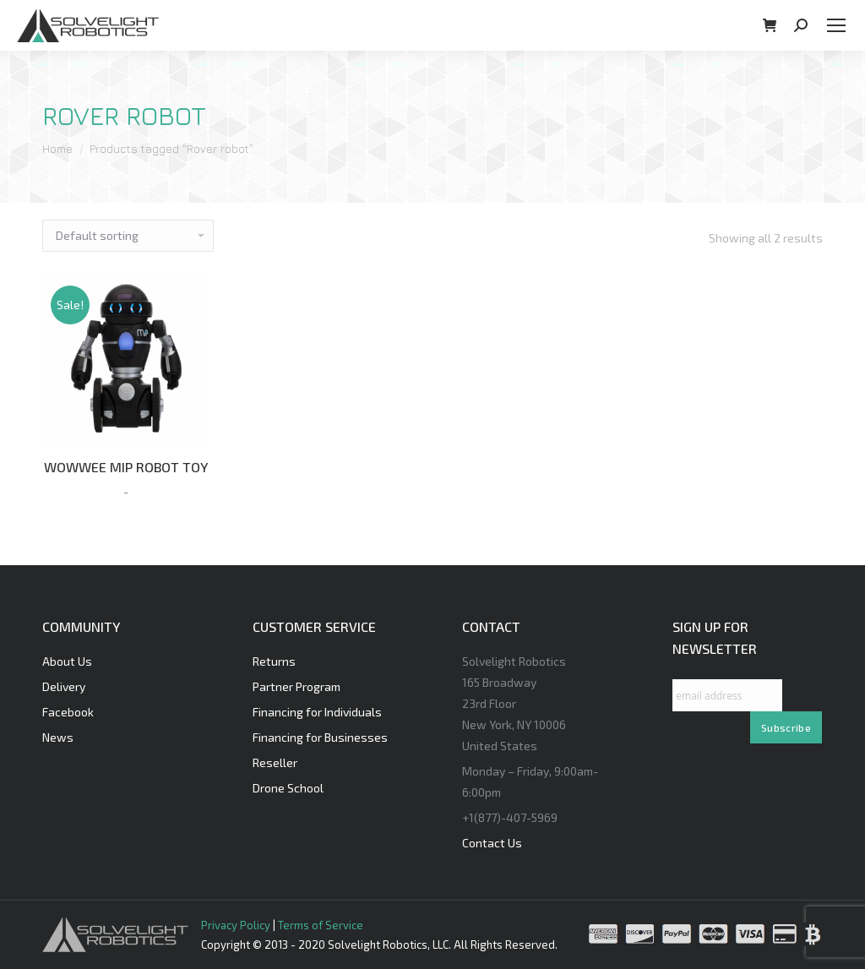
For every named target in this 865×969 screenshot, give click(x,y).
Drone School (288, 788)
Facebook (68, 712)
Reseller (275, 762)
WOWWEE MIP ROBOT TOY (126, 467)
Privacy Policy (235, 925)
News (57, 737)
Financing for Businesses (320, 737)
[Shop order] (128, 236)
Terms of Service (320, 925)
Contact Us (492, 843)
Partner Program (296, 686)
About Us (67, 661)
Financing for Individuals (317, 712)
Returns (274, 661)
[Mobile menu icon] (836, 25)
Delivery (63, 686)
